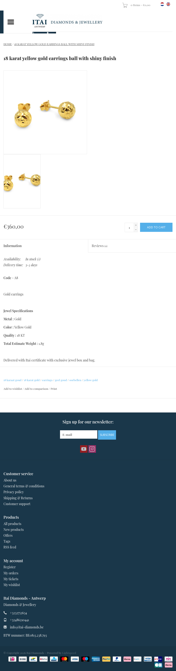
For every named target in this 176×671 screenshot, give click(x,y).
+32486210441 (19, 620)
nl (162, 4)
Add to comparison (36, 388)
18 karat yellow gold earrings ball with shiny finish (54, 44)
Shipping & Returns (18, 498)
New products (14, 529)
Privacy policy (14, 492)
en (168, 4)
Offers (8, 535)
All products (12, 523)
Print (54, 388)
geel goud (61, 380)
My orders (11, 573)
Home (8, 44)
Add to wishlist (13, 388)
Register (10, 567)
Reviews (99, 246)
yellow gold (91, 380)
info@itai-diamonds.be (27, 627)
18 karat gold (31, 380)
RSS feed (10, 547)
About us (10, 480)
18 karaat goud (12, 380)
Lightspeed (69, 653)
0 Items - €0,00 (136, 5)
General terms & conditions (24, 486)
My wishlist (12, 585)
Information (13, 246)
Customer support (17, 504)
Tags (7, 541)
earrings (47, 380)
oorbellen (75, 380)
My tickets (11, 579)
